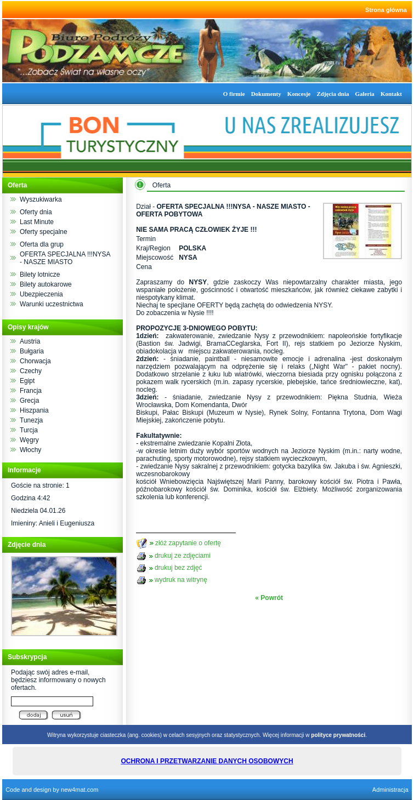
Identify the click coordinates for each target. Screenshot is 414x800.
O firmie (234, 93)
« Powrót (269, 598)
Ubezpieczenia (41, 294)
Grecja (29, 400)
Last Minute (37, 222)
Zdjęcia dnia (332, 93)
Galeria (364, 93)
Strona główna (386, 10)
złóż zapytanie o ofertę (188, 542)
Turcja (29, 430)
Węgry (29, 440)
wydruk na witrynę (181, 580)
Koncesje (299, 93)
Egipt (27, 381)
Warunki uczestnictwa (51, 304)
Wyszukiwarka (41, 199)
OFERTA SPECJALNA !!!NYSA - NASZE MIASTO (65, 258)
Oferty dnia (36, 212)
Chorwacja (35, 361)
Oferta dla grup (42, 244)
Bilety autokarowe (46, 284)
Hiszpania (34, 410)
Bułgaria (32, 351)
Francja (31, 391)
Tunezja (31, 420)
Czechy (31, 371)
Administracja (390, 789)
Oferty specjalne (43, 232)
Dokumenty (266, 93)
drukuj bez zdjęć (178, 568)
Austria (30, 341)
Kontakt (391, 93)
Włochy (30, 450)
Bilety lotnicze (40, 274)
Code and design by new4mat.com (51, 789)
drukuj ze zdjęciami (183, 555)
